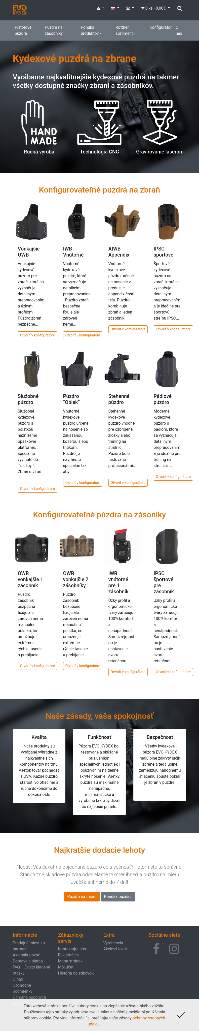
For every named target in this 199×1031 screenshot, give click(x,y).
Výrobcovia (113, 943)
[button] (156, 949)
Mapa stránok (70, 961)
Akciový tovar (115, 949)
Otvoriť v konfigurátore (37, 335)
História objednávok (76, 973)
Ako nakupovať (26, 955)
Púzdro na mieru (81, 896)
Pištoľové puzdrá (23, 30)
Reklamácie (68, 955)
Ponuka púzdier (118, 896)
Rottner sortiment (124, 30)
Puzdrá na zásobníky (54, 30)
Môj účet (66, 967)
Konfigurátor (161, 27)
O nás (179, 30)
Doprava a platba (28, 961)
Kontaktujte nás (72, 949)
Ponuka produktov (90, 30)
